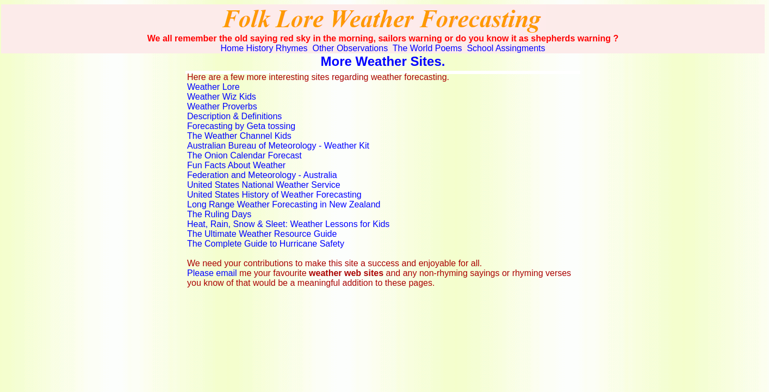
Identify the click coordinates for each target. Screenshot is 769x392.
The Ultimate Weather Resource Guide (262, 233)
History (260, 48)
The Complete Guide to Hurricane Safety (265, 243)
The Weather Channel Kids (239, 135)
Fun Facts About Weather (236, 165)
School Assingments (504, 48)
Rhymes (292, 48)
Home (232, 48)
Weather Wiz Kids (221, 96)
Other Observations (349, 48)
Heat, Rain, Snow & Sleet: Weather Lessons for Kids (288, 224)
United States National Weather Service (263, 184)
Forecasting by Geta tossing (241, 126)
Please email (212, 273)
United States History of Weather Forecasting (274, 194)
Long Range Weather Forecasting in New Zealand (283, 204)
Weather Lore (213, 86)
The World (411, 48)
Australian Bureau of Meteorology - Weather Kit (278, 145)
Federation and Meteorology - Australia (262, 175)
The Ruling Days (219, 214)
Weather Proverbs (222, 106)
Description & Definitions (234, 116)
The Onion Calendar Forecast (244, 155)
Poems (448, 48)
